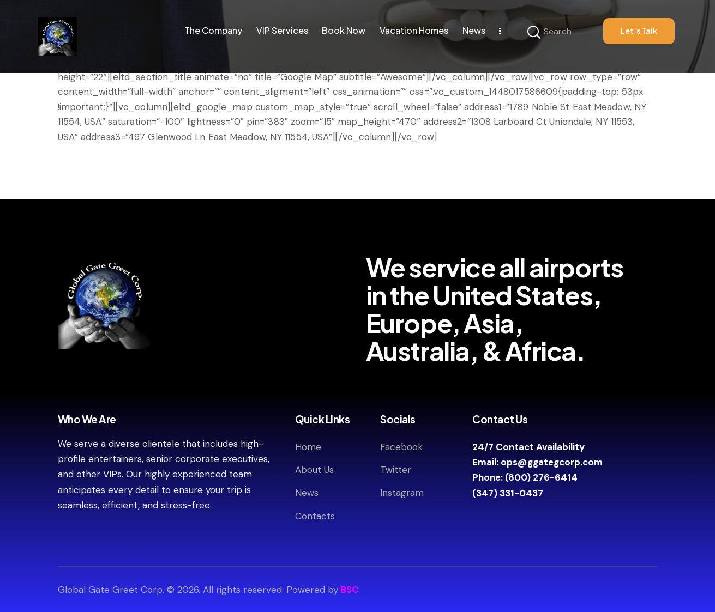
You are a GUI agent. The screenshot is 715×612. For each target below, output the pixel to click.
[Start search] (534, 32)
